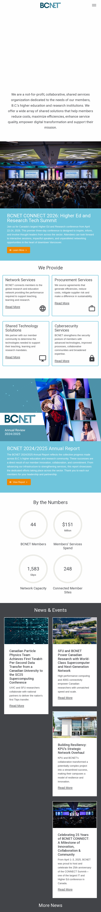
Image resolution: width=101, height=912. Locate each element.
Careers (11, 890)
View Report (19, 482)
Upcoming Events (61, 881)
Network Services (20, 280)
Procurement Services (73, 280)
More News (50, 823)
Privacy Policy (82, 873)
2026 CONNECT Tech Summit (60, 875)
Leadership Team (16, 878)
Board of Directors (12, 884)
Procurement (37, 882)
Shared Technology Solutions (21, 328)
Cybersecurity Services (66, 328)
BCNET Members (61, 885)
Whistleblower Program (82, 887)
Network (34, 878)
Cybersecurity (37, 873)
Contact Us (13, 895)
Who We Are (13, 873)
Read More (12, 307)
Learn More (18, 250)
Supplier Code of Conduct (83, 880)
